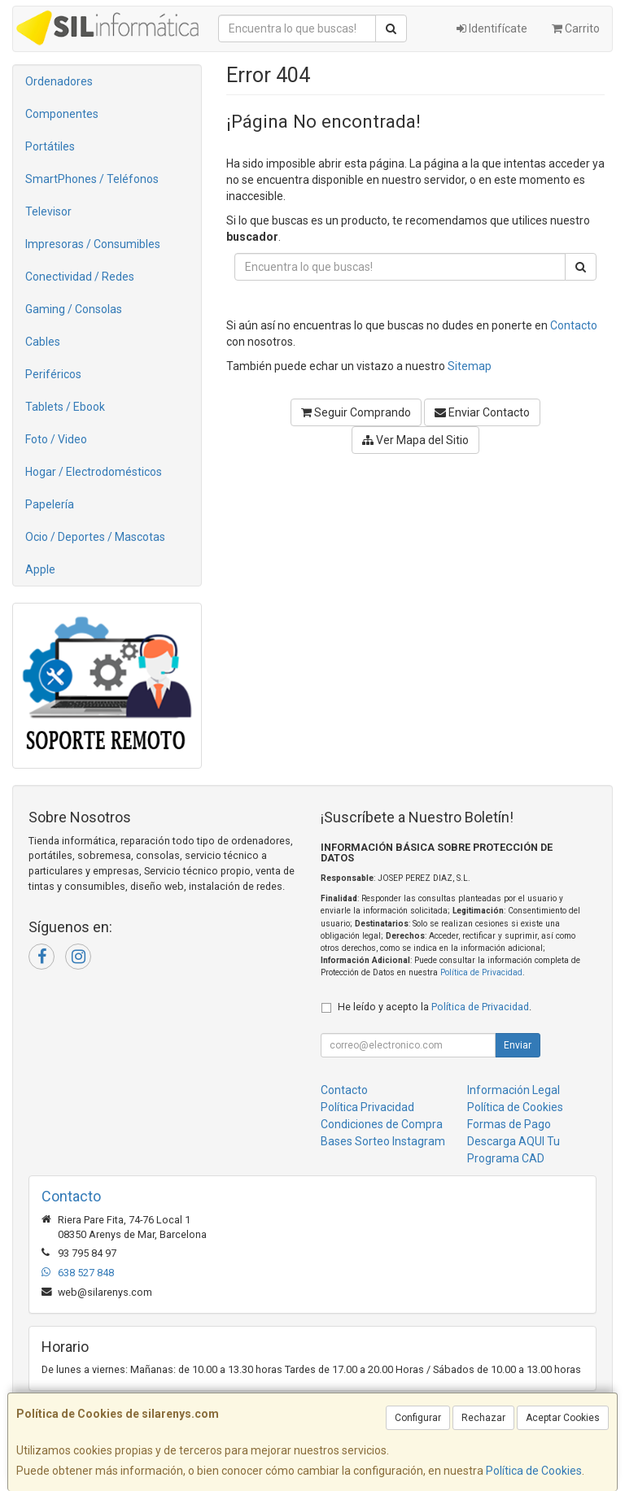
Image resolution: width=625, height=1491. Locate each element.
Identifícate (492, 28)
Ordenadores (59, 81)
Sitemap (470, 366)
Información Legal (513, 1089)
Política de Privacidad (481, 972)
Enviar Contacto (482, 412)
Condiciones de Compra (382, 1124)
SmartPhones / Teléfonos (92, 178)
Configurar (418, 1417)
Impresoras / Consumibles (92, 244)
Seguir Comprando (356, 412)
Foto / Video (56, 439)
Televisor (48, 211)
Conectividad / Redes (79, 276)
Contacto (573, 325)
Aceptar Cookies (563, 1417)
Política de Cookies (534, 1470)
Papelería (49, 504)
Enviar (517, 1045)
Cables (42, 341)
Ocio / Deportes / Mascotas (95, 536)
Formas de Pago (509, 1124)
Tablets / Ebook (65, 406)
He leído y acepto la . (434, 1007)
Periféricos (53, 374)
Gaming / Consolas (73, 309)
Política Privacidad (367, 1107)
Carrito (576, 28)
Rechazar (483, 1417)
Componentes (61, 113)
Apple (40, 569)
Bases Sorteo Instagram (383, 1141)
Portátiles (50, 146)
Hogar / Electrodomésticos (93, 471)
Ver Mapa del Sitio (415, 440)
